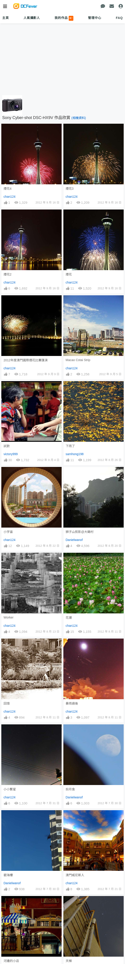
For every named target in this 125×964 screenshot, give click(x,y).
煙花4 (8, 188)
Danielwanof (74, 540)
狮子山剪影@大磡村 (80, 532)
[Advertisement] (62, 59)
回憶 (7, 703)
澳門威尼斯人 (75, 875)
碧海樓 (8, 875)
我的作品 (64, 18)
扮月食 (70, 789)
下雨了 (70, 446)
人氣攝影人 (31, 18)
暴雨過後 (72, 703)
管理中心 (94, 18)
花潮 (69, 617)
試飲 (7, 446)
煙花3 (70, 188)
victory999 (11, 454)
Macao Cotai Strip (78, 360)
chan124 (10, 196)
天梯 (69, 961)
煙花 (69, 274)
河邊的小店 (11, 961)
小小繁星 (10, 789)
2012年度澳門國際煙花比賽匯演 (26, 360)
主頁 (5, 18)
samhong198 (75, 454)
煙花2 (8, 274)
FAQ (119, 18)
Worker (9, 617)
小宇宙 (8, 532)
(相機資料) (78, 118)
